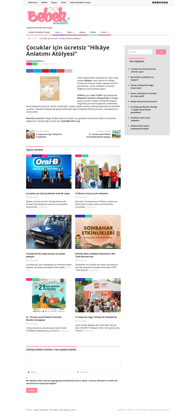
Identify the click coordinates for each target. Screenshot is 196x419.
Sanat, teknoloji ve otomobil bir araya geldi (143, 94)
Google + (83, 71)
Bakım (29, 156)
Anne (57, 32)
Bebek (93, 32)
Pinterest (57, 71)
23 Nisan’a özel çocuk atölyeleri (95, 193)
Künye (63, 2)
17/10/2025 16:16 (47, 64)
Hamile (82, 32)
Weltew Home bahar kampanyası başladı (140, 127)
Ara (160, 52)
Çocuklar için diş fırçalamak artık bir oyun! (48, 195)
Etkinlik (34, 64)
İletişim (54, 2)
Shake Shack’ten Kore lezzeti (144, 101)
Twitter (44, 71)
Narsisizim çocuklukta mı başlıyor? (142, 78)
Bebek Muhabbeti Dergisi (80, 2)
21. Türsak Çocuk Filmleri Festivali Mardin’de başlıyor (97, 135)
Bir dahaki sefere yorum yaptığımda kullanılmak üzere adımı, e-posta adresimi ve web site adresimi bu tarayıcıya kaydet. (72, 387)
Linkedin (70, 71)
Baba (69, 32)
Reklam (44, 2)
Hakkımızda (33, 2)
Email (95, 71)
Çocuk (103, 32)
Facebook (32, 71)
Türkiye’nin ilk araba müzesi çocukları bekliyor (44, 258)
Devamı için (43, 210)
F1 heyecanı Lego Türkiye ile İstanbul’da (49, 135)
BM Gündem (37, 156)
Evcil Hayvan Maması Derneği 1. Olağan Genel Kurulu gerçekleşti (144, 110)
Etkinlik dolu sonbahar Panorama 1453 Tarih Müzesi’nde (97, 258)
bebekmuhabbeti (34, 61)
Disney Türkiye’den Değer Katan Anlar (142, 86)
